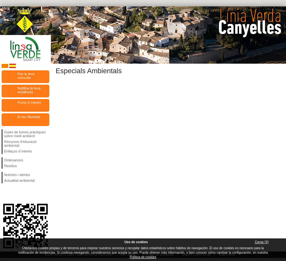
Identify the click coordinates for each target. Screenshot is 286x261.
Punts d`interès (29, 102)
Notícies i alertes (17, 175)
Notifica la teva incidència (28, 90)
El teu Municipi (28, 117)
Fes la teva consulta (26, 76)
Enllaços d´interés (18, 151)
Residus (10, 166)
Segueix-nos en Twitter (16, 193)
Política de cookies (143, 257)
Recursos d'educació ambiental (20, 143)
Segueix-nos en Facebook (5, 193)
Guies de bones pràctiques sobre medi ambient (25, 134)
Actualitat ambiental (19, 180)
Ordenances (13, 160)
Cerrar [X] (262, 242)
